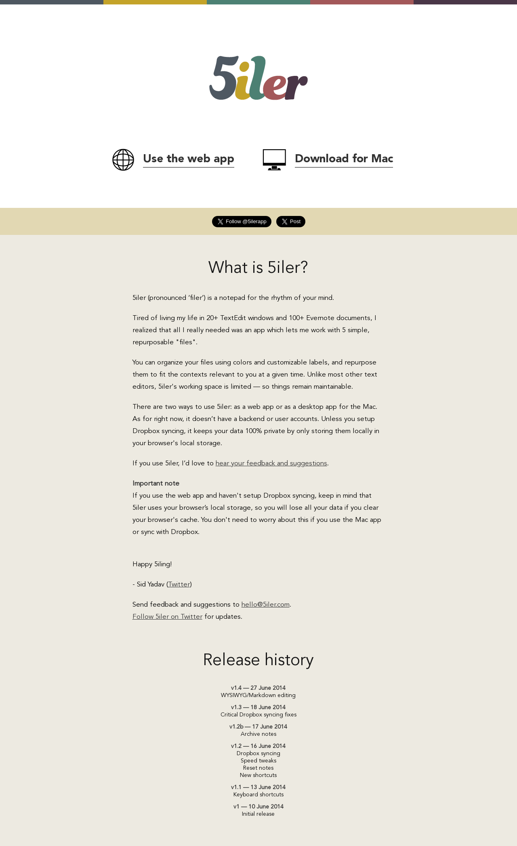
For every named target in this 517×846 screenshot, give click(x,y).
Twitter (179, 584)
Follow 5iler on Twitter (167, 617)
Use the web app (188, 159)
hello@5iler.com (266, 604)
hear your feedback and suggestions (271, 463)
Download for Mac (344, 159)
